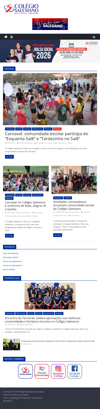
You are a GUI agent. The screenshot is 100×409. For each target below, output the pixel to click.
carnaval (48, 143)
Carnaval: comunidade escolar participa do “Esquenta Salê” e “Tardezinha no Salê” (46, 136)
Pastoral (57, 129)
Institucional (37, 129)
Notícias (48, 129)
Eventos (27, 129)
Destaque (9, 129)
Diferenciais (21, 313)
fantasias (76, 215)
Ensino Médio (9, 269)
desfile (69, 215)
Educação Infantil (10, 257)
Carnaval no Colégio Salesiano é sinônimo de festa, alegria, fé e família (25, 205)
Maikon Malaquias (26, 143)
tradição (69, 143)
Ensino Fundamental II (13, 265)
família (28, 216)
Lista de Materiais (11, 253)
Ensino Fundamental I (12, 261)
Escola (19, 129)
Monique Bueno (25, 212)
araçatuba (40, 143)
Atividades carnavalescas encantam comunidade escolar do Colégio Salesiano (74, 205)
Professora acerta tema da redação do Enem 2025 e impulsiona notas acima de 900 (57, 341)
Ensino (30, 313)
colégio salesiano (59, 143)
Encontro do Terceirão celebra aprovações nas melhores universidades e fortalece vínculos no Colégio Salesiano (42, 319)
